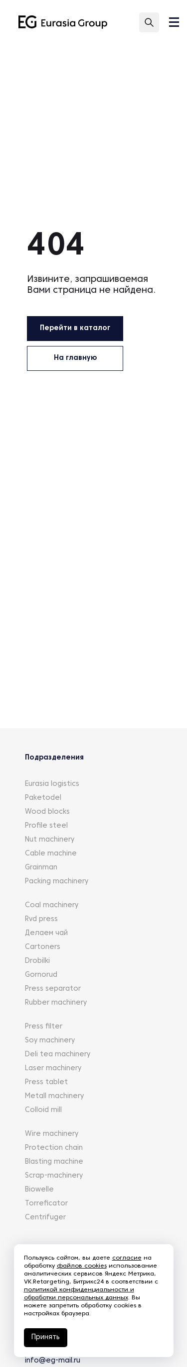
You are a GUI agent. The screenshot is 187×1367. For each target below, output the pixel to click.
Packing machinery (56, 881)
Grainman (41, 867)
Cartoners (42, 947)
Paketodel (43, 798)
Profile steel (46, 826)
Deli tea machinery (57, 1054)
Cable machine (51, 854)
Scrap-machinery (54, 1176)
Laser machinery (53, 1068)
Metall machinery (54, 1096)
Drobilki (37, 961)
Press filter (43, 1027)
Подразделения (54, 758)
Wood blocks (47, 812)
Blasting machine (54, 1162)
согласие (127, 1258)
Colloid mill (43, 1110)
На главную (75, 358)
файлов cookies (82, 1266)
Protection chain (54, 1148)
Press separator (53, 989)
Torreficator (46, 1203)
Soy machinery (50, 1040)
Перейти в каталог (75, 328)
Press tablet (46, 1082)
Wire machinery (51, 1134)
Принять (45, 1337)
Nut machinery (49, 840)
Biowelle (39, 1190)
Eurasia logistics (52, 784)
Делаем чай (46, 933)
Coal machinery (51, 905)
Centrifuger (45, 1217)
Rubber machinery (56, 1003)
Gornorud (41, 975)
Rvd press (41, 919)
